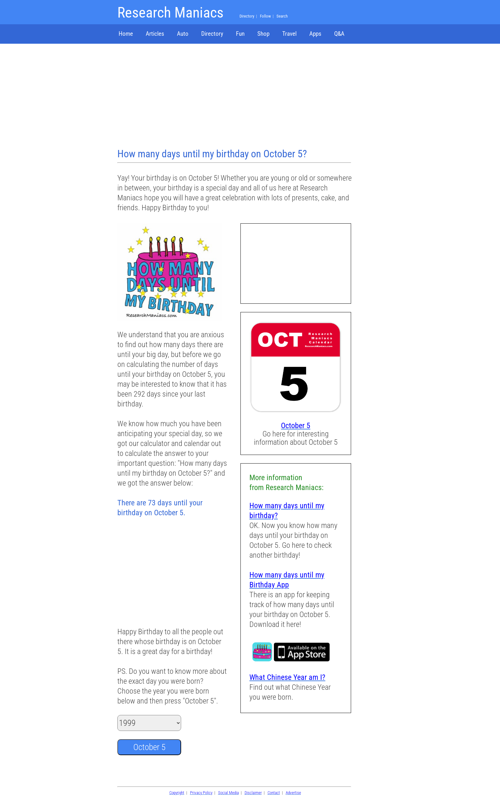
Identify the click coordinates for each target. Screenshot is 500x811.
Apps (315, 33)
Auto (182, 33)
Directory (212, 33)
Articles (155, 33)
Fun (240, 33)
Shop (263, 33)
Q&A (339, 33)
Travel (289, 33)
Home (126, 33)
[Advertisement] (235, 96)
